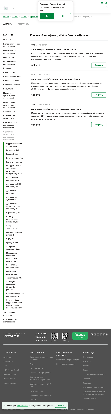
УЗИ (5, 366)
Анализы (15, 17)
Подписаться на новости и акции (80, 336)
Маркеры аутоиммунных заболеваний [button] (9, 95)
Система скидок (36, 368)
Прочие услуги (9, 379)
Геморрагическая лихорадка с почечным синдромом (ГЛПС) (14, 170)
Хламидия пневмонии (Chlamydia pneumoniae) (11, 286)
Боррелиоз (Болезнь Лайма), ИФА (14, 145)
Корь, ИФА (10, 239)
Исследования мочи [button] (11, 85)
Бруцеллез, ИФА (12, 150)
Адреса (86, 366)
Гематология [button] (8, 57)
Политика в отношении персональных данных (75, 409)
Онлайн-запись (9, 383)
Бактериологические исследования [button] (11, 45)
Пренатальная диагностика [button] (9, 117)
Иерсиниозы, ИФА (13, 213)
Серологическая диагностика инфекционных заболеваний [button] (9, 136)
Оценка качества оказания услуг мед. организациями (94, 393)
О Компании (88, 357)
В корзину (99, 65)
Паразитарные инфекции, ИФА (12, 266)
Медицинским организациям (68, 360)
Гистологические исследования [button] (10, 62)
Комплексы (23, 23)
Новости (86, 379)
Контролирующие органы (93, 387)
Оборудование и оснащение (94, 374)
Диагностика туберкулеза (11, 198)
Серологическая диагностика (13, 272)
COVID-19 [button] (7, 40)
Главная (6, 17)
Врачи (85, 370)
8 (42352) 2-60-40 (11, 336)
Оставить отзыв (89, 399)
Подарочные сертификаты (40, 373)
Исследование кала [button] (11, 81)
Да (47, 16)
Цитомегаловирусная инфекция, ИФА (15, 295)
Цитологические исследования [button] (10, 320)
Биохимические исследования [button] (9, 52)
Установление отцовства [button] (9, 314)
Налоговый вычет (37, 391)
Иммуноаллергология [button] (12, 76)
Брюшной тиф (12, 154)
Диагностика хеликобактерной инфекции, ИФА (13, 206)
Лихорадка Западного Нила (13, 248)
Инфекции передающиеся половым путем (12, 219)
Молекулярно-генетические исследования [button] (9, 105)
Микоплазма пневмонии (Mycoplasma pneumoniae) (11, 257)
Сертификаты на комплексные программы (40, 378)
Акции (32, 364)
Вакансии (87, 383)
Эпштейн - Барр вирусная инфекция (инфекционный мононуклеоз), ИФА (14, 304)
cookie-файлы (22, 406)
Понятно (60, 406)
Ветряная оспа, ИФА (14, 158)
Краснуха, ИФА (12, 243)
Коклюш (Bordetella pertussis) (14, 233)
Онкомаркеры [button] (9, 112)
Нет (63, 16)
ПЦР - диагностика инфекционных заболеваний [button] (11, 125)
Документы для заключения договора (41, 358)
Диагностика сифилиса (11, 192)
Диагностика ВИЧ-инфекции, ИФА (13, 185)
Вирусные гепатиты (14, 162)
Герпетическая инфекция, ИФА (12, 179)
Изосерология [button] (9, 72)
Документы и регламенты (40, 395)
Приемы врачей (9, 374)
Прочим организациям (65, 364)
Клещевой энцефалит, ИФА (13, 227)
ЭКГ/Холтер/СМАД (11, 370)
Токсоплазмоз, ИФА (14, 278)
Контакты (87, 361)
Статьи (33, 400)
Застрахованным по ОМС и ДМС (41, 385)
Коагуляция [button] (8, 89)
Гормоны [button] (7, 68)
